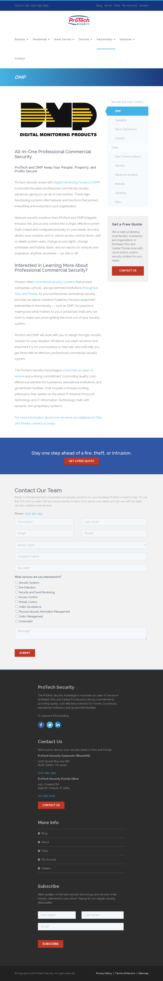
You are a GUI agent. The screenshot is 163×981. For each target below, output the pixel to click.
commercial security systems (55, 282)
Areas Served (62, 39)
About (108, 5)
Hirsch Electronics (126, 129)
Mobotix (120, 183)
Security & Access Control (127, 101)
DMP (118, 111)
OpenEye (120, 192)
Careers (143, 5)
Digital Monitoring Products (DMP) (77, 182)
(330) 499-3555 (34, 513)
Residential (40, 39)
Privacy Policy (104, 973)
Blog (99, 5)
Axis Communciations (128, 156)
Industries (126, 39)
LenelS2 (120, 138)
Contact (20, 58)
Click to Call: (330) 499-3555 (31, 5)
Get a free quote (81, 461)
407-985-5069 (46, 795)
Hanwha (120, 165)
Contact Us (127, 270)
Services (84, 39)
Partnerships (104, 39)
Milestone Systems (126, 174)
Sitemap (143, 973)
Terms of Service (125, 973)
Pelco (118, 202)
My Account (129, 5)
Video (115, 147)
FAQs (117, 5)
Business (20, 39)
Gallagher (121, 120)
